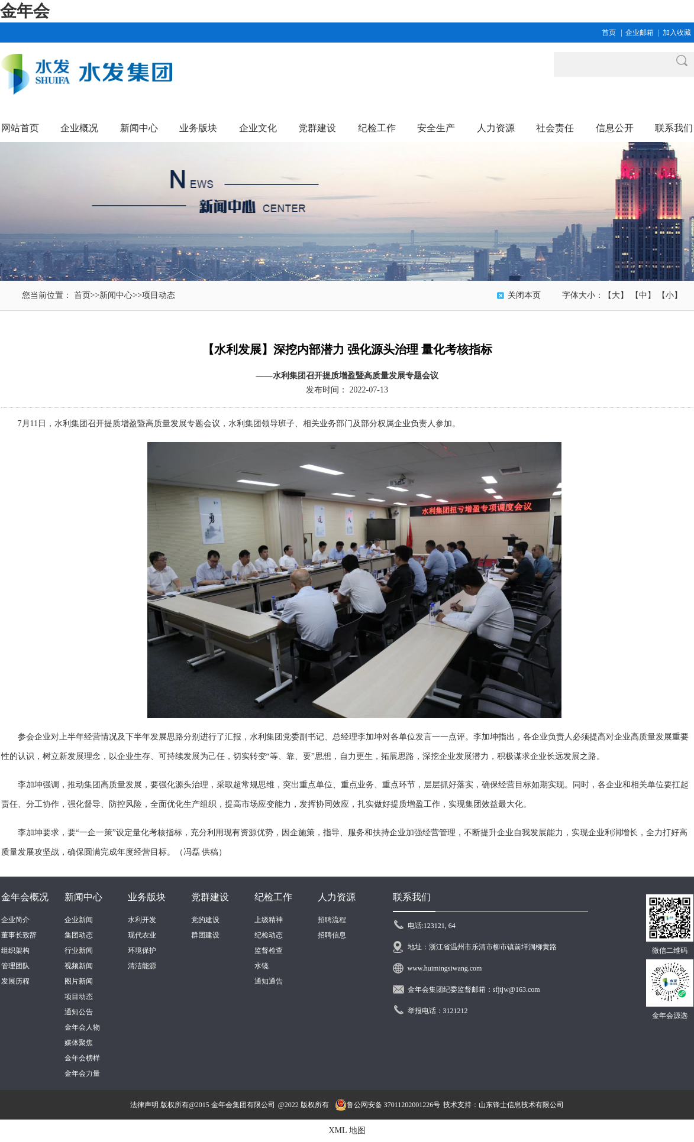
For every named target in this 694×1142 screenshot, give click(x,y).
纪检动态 (268, 935)
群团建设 (205, 935)
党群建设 (210, 897)
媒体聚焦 (78, 1043)
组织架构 (15, 950)
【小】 (669, 295)
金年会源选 (669, 1015)
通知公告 (78, 1012)
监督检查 (268, 950)
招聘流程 (332, 920)
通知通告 (268, 981)
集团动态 (78, 935)
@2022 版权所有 (303, 1105)
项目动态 (158, 295)
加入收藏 (677, 32)
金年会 (25, 11)
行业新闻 (78, 950)
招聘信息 (332, 935)
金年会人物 (82, 1027)
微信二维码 (669, 950)
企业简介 (15, 920)
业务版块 (147, 897)
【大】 (615, 295)
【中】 (643, 295)
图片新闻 (78, 981)
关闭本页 (524, 295)
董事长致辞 (19, 935)
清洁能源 (142, 966)
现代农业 (142, 935)
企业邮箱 (639, 32)
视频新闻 (78, 966)
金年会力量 (82, 1073)
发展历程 (15, 981)
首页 (609, 32)
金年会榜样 (82, 1058)
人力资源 (337, 897)
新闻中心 (116, 295)
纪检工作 (273, 897)
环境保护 (142, 950)
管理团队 (15, 966)
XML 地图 (346, 1130)
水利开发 (142, 920)
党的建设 (205, 920)
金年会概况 (25, 897)
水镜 (261, 966)
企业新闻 (78, 920)
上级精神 (268, 920)
